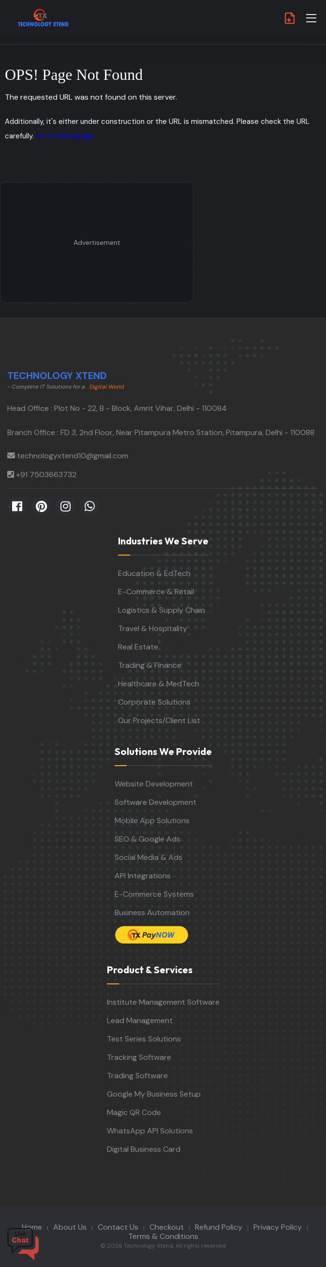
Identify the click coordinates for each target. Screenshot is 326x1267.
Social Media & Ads (148, 857)
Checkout (166, 1227)
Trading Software (137, 1076)
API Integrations (143, 876)
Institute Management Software (163, 1002)
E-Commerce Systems (154, 894)
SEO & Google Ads (147, 839)
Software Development (155, 802)
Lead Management (140, 1020)
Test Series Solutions (144, 1039)
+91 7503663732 (46, 474)
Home (32, 1227)
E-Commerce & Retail (156, 592)
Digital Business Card (143, 1149)
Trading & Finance (149, 665)
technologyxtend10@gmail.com (72, 456)
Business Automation (152, 912)
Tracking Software (139, 1057)
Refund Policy (218, 1227)
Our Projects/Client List (159, 720)
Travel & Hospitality (152, 628)
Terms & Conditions (163, 1236)
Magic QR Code (134, 1112)
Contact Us (118, 1227)
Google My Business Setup (154, 1094)
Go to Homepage (65, 136)
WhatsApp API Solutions (150, 1131)
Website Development (154, 784)
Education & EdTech (154, 573)
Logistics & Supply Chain (161, 610)
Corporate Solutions (154, 702)
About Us (70, 1227)
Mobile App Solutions (152, 820)
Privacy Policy (277, 1227)
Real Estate (138, 647)
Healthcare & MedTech (158, 684)
